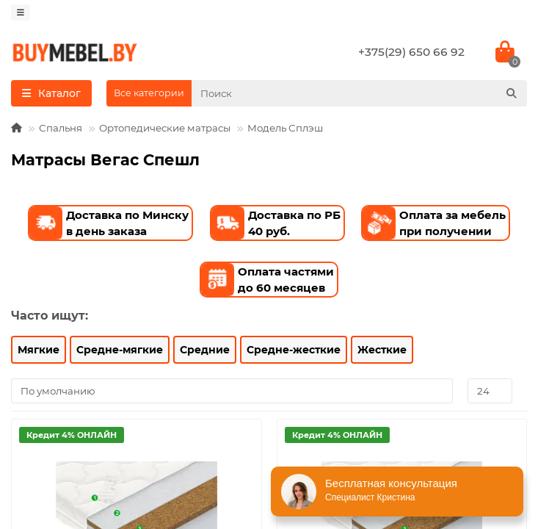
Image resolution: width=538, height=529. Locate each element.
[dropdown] (20, 12)
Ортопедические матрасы (164, 128)
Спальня (60, 128)
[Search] (359, 93)
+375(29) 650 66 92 (411, 52)
